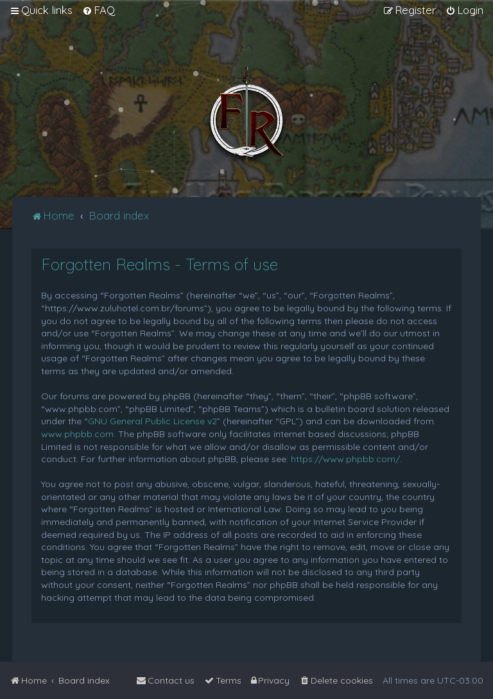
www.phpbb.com (77, 434)
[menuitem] (98, 10)
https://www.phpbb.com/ (345, 459)
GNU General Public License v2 (152, 421)
